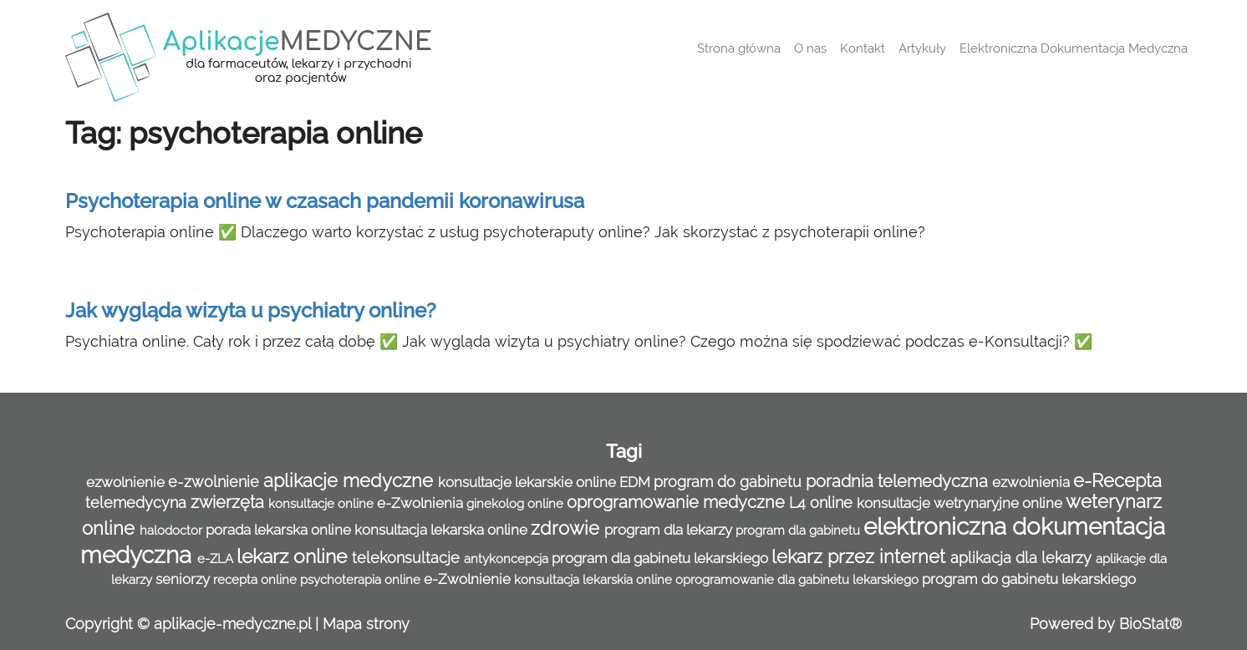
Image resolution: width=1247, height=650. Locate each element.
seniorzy (184, 579)
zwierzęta (229, 502)
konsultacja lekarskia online (594, 579)
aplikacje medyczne (350, 480)
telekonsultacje (408, 557)
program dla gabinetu (799, 530)
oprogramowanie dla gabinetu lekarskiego (798, 579)
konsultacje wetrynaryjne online (961, 503)
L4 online (823, 502)
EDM (636, 482)
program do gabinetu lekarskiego (1029, 579)
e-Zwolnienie (469, 579)
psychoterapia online (362, 579)
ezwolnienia (1032, 482)
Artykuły (922, 48)
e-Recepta (1117, 480)
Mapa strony (366, 623)
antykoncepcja (508, 558)
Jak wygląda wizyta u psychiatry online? (250, 310)
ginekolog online (516, 503)
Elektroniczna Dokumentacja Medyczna (1073, 48)
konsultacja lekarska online (442, 529)
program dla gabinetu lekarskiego (661, 558)
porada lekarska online (280, 529)
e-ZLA (217, 558)
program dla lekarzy (669, 529)
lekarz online (294, 556)
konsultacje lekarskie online (528, 482)
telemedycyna (138, 502)
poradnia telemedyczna (899, 481)
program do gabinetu (730, 481)
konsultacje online (322, 503)
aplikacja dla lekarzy (1023, 557)
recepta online (256, 579)
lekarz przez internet (860, 556)
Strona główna (739, 48)
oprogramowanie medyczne (678, 502)
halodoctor (173, 530)
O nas (810, 48)
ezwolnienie (127, 482)
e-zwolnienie (215, 481)
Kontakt (862, 48)
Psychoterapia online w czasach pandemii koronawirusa (324, 201)
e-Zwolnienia (421, 503)
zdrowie (567, 528)
